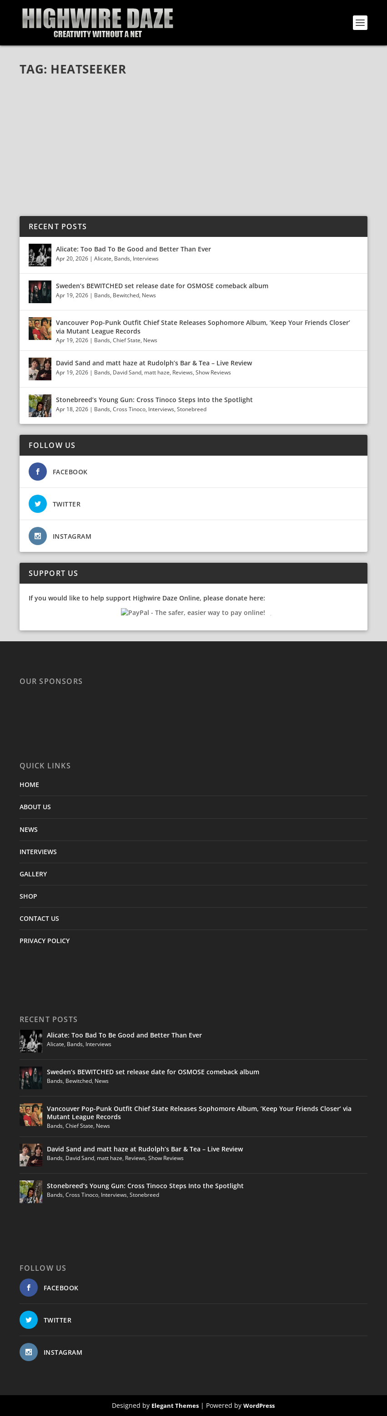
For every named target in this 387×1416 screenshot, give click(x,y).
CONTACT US (39, 918)
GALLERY (33, 874)
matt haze (157, 372)
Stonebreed (191, 409)
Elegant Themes (175, 1405)
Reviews (182, 372)
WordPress (259, 1405)
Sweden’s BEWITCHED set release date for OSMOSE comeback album (162, 285)
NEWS (29, 829)
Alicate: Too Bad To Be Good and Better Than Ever (133, 249)
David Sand (127, 372)
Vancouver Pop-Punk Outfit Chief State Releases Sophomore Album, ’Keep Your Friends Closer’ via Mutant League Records (203, 326)
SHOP (28, 896)
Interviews (146, 258)
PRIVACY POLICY (45, 940)
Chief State (127, 340)
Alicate (102, 258)
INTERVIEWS (38, 851)
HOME (29, 784)
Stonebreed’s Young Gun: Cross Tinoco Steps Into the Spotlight (155, 399)
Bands (122, 258)
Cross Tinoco (129, 409)
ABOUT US (35, 806)
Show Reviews (213, 372)
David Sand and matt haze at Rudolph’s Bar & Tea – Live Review (154, 363)
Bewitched (126, 295)
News (149, 295)
